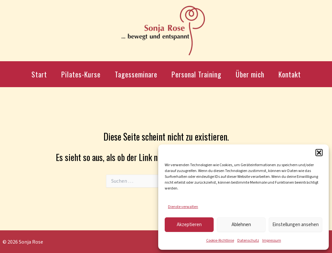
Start (39, 74)
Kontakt (290, 74)
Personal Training (196, 74)
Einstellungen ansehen (295, 224)
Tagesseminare (136, 74)
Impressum (271, 240)
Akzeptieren (189, 224)
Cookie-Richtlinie (220, 240)
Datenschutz (248, 240)
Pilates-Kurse (81, 74)
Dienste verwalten (183, 207)
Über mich (250, 74)
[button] (319, 152)
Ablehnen (241, 224)
